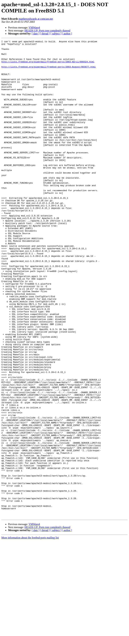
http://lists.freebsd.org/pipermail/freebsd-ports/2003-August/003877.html (48, 72)
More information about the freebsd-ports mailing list (30, 633)
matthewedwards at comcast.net (36, 18)
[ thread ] (45, 33)
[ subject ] (56, 33)
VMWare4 (34, 27)
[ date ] (35, 33)
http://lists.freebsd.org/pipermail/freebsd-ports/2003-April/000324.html (47, 66)
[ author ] (67, 33)
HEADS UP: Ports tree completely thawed (47, 30)
